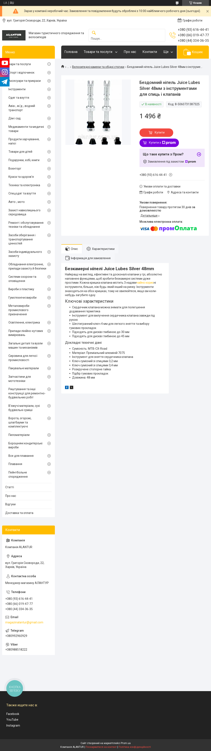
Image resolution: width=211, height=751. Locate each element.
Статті (9, 487)
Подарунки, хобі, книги (23, 160)
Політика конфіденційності (135, 747)
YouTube (12, 719)
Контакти (149, 52)
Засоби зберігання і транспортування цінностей (21, 239)
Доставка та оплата (19, 513)
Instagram (13, 725)
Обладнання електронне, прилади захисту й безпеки (27, 266)
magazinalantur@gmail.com (24, 622)
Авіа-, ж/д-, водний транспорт (21, 108)
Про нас (130, 52)
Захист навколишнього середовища (24, 212)
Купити (160, 132)
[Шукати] (94, 33)
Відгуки (10, 504)
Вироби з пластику (21, 289)
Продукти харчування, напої (23, 141)
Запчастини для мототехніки (19, 379)
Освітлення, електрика (24, 322)
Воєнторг (14, 168)
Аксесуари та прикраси (24, 80)
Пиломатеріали (19, 435)
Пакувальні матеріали (23, 368)
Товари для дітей (20, 151)
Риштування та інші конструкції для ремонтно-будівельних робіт (27, 393)
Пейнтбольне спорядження (18, 474)
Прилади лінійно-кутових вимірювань (25, 333)
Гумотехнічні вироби (22, 297)
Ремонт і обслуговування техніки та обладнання (25, 225)
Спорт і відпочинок (21, 72)
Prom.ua (126, 743)
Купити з (162, 143)
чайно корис (145, 282)
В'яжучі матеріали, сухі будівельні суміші (24, 408)
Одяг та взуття (18, 97)
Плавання (15, 464)
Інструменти (17, 89)
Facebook (12, 714)
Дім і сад (14, 118)
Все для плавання (21, 455)
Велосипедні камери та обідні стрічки (98, 67)
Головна (70, 52)
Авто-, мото (16, 202)
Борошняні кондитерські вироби (25, 445)
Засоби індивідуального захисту (25, 254)
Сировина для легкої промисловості (22, 358)
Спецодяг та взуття (22, 193)
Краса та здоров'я (21, 176)
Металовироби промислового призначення (18, 310)
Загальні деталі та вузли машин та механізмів (25, 345)
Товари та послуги (98, 52)
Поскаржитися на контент (101, 747)
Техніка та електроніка (24, 185)
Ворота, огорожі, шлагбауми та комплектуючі (19, 422)
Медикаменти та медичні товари (26, 129)
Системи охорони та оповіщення (22, 279)
